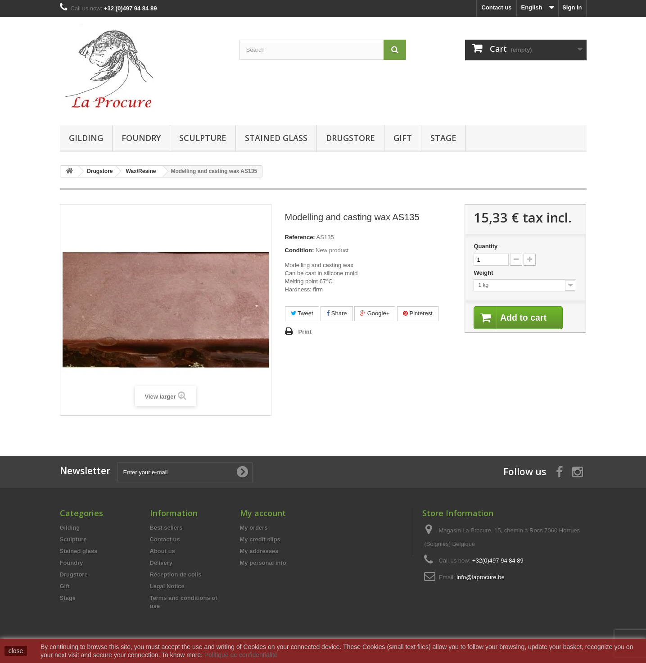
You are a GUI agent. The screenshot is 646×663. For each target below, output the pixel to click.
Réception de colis (176, 574)
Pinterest (418, 313)
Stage (443, 137)
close (16, 650)
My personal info (263, 562)
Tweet (302, 313)
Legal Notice (167, 586)
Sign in (572, 7)
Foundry (141, 137)
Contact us (496, 7)
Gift (402, 137)
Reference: (300, 237)
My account (263, 513)
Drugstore (350, 137)
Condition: (299, 250)
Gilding (86, 137)
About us (162, 551)
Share (336, 313)
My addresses (259, 551)
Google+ (374, 313)
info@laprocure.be (480, 577)
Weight (484, 272)
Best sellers (166, 527)
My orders (254, 527)
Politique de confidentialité (241, 654)
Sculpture (202, 137)
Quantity (485, 246)
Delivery (161, 562)
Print (305, 331)
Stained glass (276, 137)
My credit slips (260, 539)
